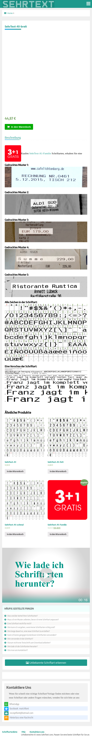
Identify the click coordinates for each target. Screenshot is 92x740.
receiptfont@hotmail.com (21, 713)
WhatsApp (14, 704)
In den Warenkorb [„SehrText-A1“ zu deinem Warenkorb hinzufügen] (15, 471)
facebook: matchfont (19, 708)
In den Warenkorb (21, 127)
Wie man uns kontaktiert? (17, 650)
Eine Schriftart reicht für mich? (19, 623)
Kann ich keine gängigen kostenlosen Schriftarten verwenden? (31, 635)
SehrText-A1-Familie (40, 153)
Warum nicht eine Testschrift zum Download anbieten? (29, 642)
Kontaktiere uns (37, 732)
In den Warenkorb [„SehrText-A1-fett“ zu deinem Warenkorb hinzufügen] (58, 471)
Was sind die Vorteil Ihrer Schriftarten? (22, 615)
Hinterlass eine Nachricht (21, 717)
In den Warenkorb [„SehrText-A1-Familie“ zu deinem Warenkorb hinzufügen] (58, 534)
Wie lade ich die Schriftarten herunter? (22, 646)
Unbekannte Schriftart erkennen (47, 662)
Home (10, 13)
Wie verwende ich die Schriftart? (20, 638)
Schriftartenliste (9, 732)
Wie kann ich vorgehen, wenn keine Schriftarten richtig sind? (31, 627)
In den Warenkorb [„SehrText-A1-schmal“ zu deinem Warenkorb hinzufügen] (15, 534)
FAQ (23, 732)
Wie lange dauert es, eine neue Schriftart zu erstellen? (28, 631)
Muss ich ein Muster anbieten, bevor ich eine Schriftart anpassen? (33, 619)
